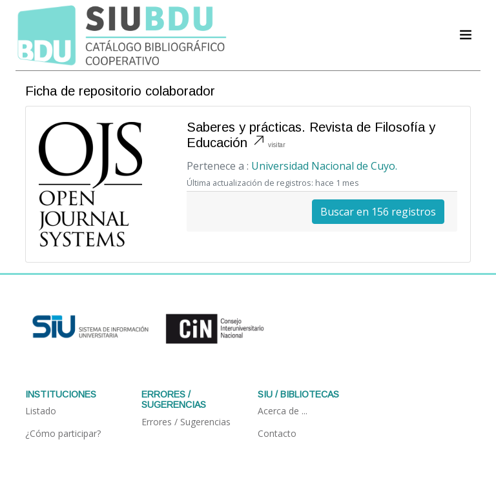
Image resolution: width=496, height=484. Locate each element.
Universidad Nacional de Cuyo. (324, 166)
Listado (40, 411)
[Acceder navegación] (465, 35)
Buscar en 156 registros (378, 212)
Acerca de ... (282, 411)
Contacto (277, 433)
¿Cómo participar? (63, 433)
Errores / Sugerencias (186, 422)
